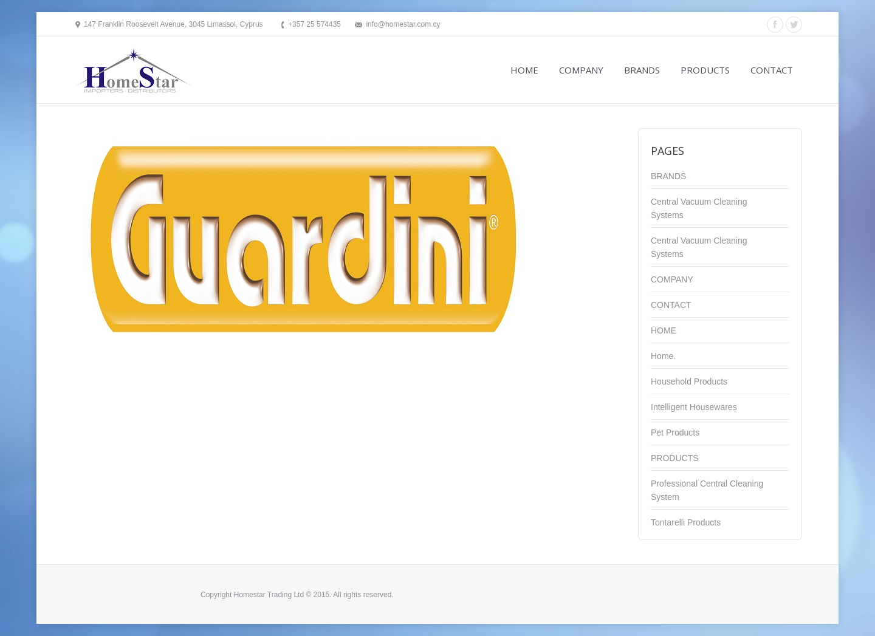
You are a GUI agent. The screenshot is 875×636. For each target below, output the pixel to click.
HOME (663, 330)
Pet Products (675, 432)
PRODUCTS (675, 458)
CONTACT (671, 305)
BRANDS (668, 176)
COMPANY (672, 279)
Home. (663, 356)
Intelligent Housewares (694, 407)
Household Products (689, 381)
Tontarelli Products (686, 522)
